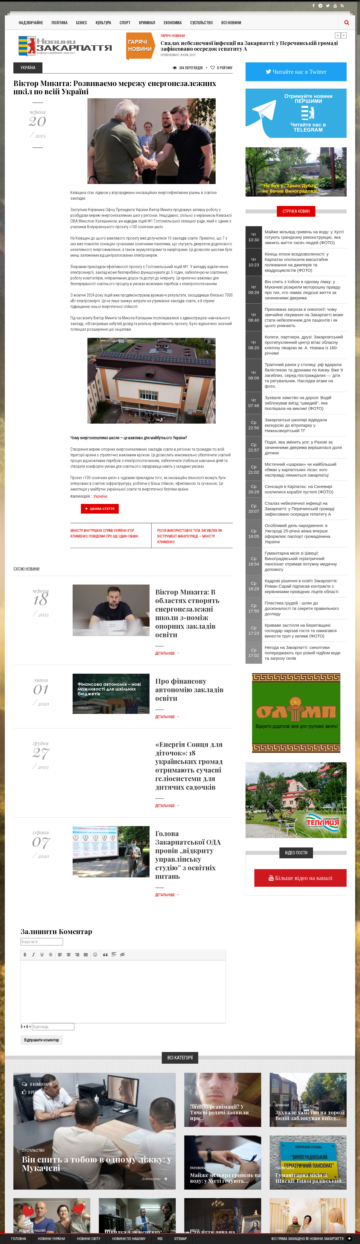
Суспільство (201, 22)
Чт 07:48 (253, 403)
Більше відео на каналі (303, 878)
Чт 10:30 (253, 237)
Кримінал (147, 22)
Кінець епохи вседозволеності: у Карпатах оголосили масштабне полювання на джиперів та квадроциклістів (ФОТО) (297, 262)
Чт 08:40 (253, 317)
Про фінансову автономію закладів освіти (189, 689)
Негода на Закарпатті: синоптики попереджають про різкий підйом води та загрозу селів (303, 653)
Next (344, 35)
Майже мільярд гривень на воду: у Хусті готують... (225, 1178)
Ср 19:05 (253, 533)
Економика (197, 1168)
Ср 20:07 (253, 508)
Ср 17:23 (253, 630)
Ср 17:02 (253, 652)
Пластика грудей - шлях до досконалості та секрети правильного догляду (302, 608)
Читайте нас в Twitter (299, 72)
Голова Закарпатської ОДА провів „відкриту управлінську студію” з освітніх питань (188, 855)
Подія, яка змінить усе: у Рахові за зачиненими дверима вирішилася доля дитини (303, 447)
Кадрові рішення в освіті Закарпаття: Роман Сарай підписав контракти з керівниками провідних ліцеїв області (302, 586)
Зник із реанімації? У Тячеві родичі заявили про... (219, 1112)
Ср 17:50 (253, 608)
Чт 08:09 (253, 375)
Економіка (173, 22)
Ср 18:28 (253, 586)
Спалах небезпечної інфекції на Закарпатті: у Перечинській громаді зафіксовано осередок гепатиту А (249, 46)
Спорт (125, 22)
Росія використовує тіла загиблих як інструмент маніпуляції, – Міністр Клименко (189, 536)
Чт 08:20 (253, 345)
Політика (60, 22)
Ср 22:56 (253, 425)
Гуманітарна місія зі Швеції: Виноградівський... (310, 1178)
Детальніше (167, 653)
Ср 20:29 (253, 489)
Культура (103, 22)
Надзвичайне (31, 22)
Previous (338, 35)
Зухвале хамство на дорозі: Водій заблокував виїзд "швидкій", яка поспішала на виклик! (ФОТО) (298, 403)
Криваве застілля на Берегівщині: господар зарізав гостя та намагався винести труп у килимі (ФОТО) (301, 630)
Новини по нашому (32, 1230)
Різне (279, 1230)
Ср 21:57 (253, 447)
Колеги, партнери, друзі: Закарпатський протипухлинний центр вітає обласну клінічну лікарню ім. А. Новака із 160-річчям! (304, 345)
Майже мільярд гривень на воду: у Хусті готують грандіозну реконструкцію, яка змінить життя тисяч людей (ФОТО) (304, 237)
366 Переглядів (188, 67)
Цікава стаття (100, 508)
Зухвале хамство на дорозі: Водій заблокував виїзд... (310, 1115)
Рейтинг (221, 67)
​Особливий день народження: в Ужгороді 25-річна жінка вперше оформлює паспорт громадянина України (297, 533)
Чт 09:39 (253, 290)
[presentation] (25, 954)
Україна (100, 496)
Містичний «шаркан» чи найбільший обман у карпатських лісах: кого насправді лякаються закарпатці (300, 469)
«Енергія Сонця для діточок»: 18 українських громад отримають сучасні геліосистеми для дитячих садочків (189, 765)
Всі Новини (231, 22)
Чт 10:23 (253, 262)
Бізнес (81, 22)
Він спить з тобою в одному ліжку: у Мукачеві (98, 1163)
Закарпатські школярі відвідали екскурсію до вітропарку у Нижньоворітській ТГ (296, 425)
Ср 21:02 (253, 469)
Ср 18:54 (253, 561)
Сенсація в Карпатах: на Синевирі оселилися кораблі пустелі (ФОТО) (299, 489)
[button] (25, 954)
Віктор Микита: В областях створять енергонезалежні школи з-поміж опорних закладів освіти (187, 613)
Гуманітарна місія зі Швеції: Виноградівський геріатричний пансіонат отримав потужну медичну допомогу (301, 561)
